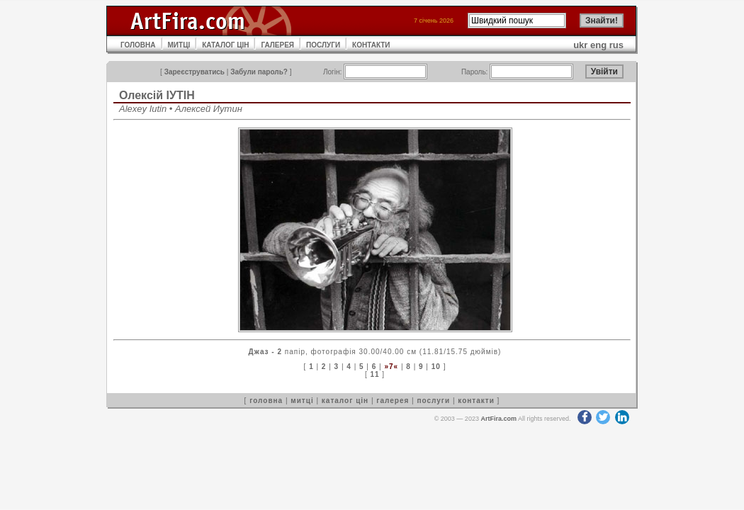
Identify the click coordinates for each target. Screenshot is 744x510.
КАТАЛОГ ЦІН (225, 45)
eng (598, 45)
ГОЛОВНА (138, 45)
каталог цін (345, 400)
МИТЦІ (179, 45)
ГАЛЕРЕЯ (277, 45)
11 (374, 374)
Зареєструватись (194, 72)
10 (436, 366)
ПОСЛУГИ (323, 45)
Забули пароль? (259, 72)
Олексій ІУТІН (157, 95)
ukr (580, 45)
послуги (433, 400)
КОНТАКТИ (371, 45)
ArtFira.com (498, 418)
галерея (392, 400)
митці (302, 400)
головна (266, 400)
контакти (476, 400)
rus (616, 45)
